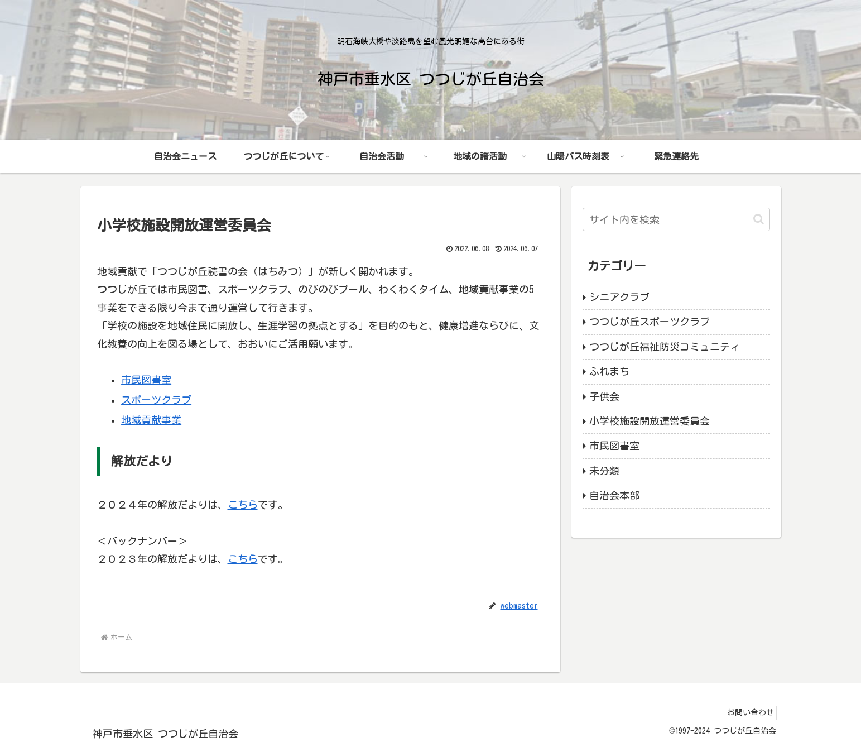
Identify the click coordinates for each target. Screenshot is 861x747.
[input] (676, 219)
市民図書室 (146, 380)
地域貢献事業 (151, 420)
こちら (243, 505)
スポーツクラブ (156, 400)
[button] (758, 219)
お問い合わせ (747, 712)
